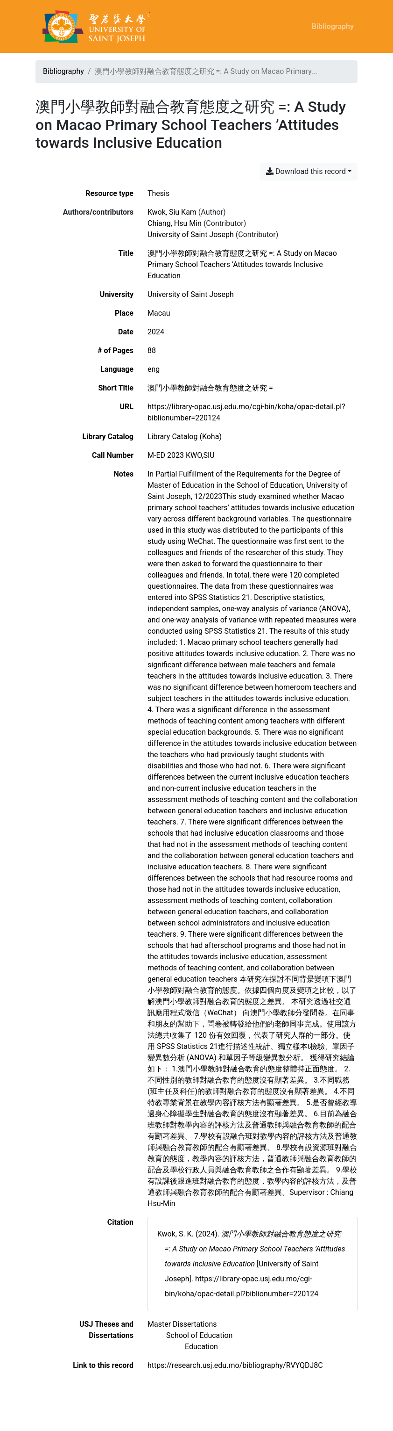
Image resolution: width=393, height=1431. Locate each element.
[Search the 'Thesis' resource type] (158, 193)
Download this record (306, 171)
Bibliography (333, 26)
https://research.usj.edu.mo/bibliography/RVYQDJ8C (235, 1365)
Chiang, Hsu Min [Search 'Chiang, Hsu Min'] (174, 223)
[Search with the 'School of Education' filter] (199, 1335)
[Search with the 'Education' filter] (201, 1346)
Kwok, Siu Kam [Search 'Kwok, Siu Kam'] (171, 212)
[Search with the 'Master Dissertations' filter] (182, 1324)
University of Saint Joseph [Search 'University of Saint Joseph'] (190, 234)
